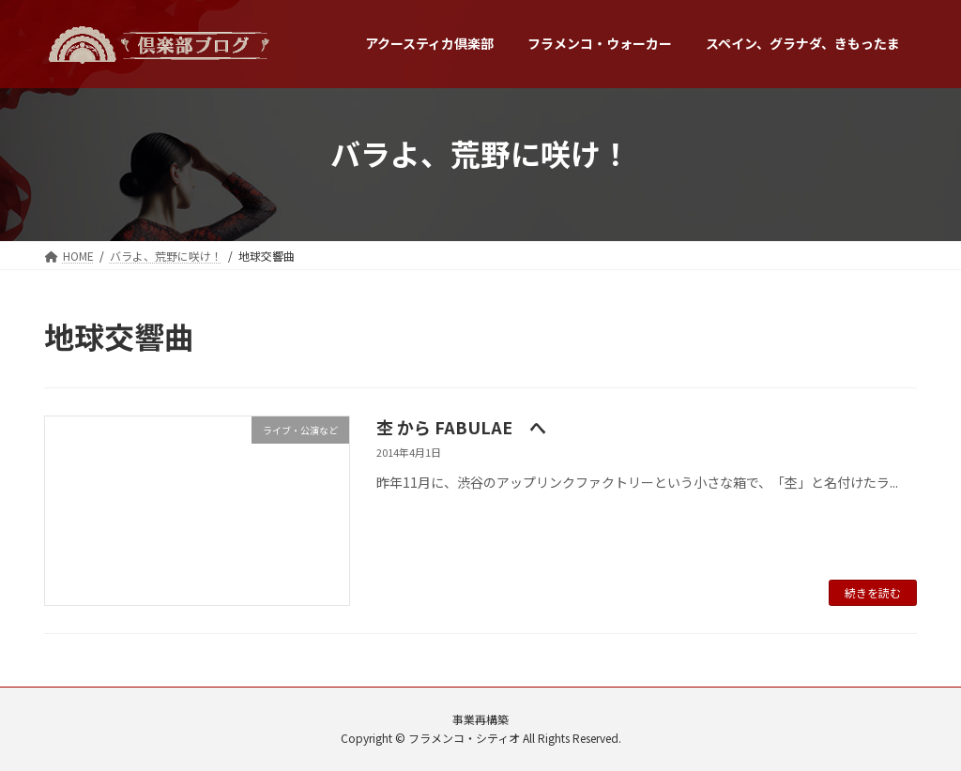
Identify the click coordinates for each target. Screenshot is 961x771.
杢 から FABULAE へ (461, 427)
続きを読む (873, 592)
